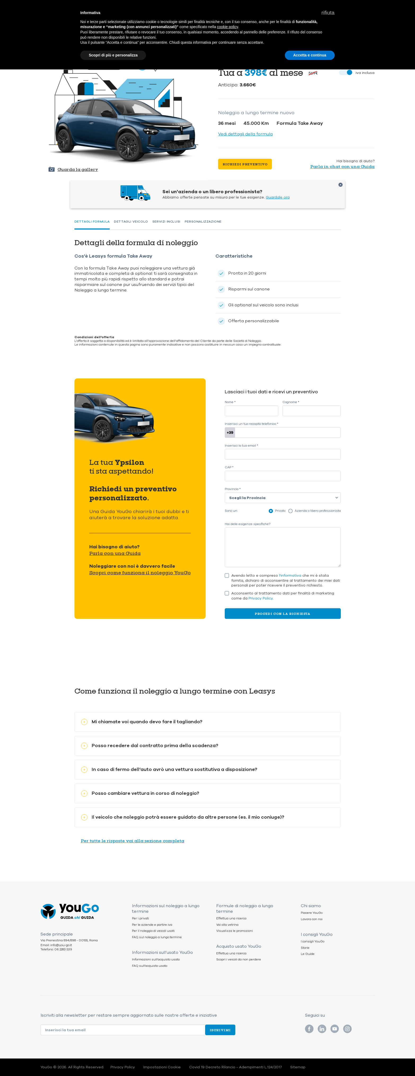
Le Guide (308, 954)
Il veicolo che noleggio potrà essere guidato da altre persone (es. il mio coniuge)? (182, 817)
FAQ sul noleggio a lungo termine (157, 937)
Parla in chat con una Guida (342, 166)
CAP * (229, 467)
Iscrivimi (220, 1030)
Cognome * (290, 402)
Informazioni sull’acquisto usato (156, 960)
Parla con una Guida (115, 553)
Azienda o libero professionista (318, 511)
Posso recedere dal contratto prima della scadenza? (149, 745)
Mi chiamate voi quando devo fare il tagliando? (141, 721)
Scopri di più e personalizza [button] (113, 55)
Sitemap (298, 1067)
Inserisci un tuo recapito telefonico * (251, 424)
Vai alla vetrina (227, 925)
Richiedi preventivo (245, 164)
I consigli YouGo (312, 941)
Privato (280, 511)
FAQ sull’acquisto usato (149, 966)
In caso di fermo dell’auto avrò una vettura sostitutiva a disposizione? (169, 769)
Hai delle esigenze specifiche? (247, 524)
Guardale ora (278, 197)
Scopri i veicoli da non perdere (238, 960)
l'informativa (290, 575)
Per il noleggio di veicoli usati (153, 931)
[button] (328, 12)
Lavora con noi (312, 919)
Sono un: (231, 511)
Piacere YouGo (312, 913)
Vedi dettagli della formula (245, 134)
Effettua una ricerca (231, 918)
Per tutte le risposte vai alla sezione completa (132, 840)
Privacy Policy (261, 598)
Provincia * (233, 489)
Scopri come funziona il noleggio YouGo (140, 572)
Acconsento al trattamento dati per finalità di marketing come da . (282, 596)
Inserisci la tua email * (241, 446)
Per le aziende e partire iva (152, 925)
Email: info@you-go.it (56, 945)
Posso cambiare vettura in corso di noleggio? (140, 793)
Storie (305, 948)
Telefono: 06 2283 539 (56, 949)
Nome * (230, 402)
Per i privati (140, 918)
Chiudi (340, 184)
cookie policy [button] (227, 27)
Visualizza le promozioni (234, 931)
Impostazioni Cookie (162, 1067)
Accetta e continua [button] (309, 55)
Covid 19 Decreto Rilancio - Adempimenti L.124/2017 (235, 1067)
